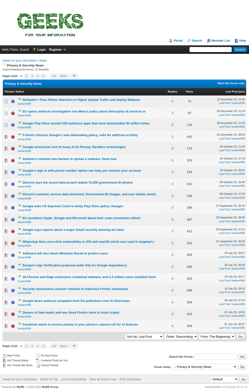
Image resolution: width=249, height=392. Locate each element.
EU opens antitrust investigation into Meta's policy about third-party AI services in (84, 111)
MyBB (20, 386)
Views (189, 91)
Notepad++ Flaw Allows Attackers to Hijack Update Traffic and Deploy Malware (81, 100)
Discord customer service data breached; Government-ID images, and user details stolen (89, 194)
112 (54, 76)
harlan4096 (24, 103)
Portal (178, 40)
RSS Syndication (130, 379)
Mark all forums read (102, 379)
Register (55, 49)
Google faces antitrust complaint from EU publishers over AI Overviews (76, 301)
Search (197, 40)
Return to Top (49, 379)
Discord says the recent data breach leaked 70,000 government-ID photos (78, 182)
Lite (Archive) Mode (73, 379)
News (43, 60)
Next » (64, 76)
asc (241, 91)
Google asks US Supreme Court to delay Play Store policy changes (73, 206)
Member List (221, 40)
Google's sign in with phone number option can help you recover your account (82, 170)
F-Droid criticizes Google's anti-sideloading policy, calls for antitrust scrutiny (80, 135)
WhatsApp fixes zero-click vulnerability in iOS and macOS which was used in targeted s (88, 241)
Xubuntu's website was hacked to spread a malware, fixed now (70, 159)
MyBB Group (50, 386)
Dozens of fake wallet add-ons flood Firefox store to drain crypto (71, 312)
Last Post (232, 91)
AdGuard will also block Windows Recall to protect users (65, 253)
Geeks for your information (19, 60)
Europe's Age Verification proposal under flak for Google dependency (75, 265)
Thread (8, 91)
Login (41, 49)
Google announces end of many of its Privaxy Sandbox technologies (74, 147)
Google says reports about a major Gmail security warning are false (73, 230)
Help (242, 40)
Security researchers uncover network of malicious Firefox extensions (75, 289)
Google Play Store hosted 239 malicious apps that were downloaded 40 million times (86, 123)
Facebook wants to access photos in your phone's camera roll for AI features (80, 324)
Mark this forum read (231, 83)
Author (19, 91)
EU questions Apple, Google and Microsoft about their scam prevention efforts (82, 218)
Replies (172, 91)
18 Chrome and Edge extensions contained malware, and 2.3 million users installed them (89, 277)
